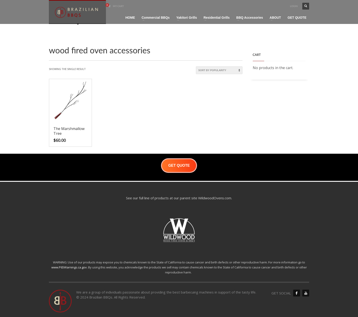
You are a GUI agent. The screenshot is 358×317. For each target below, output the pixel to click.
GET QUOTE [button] (179, 165)
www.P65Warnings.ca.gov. (69, 267)
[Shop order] (219, 70)
